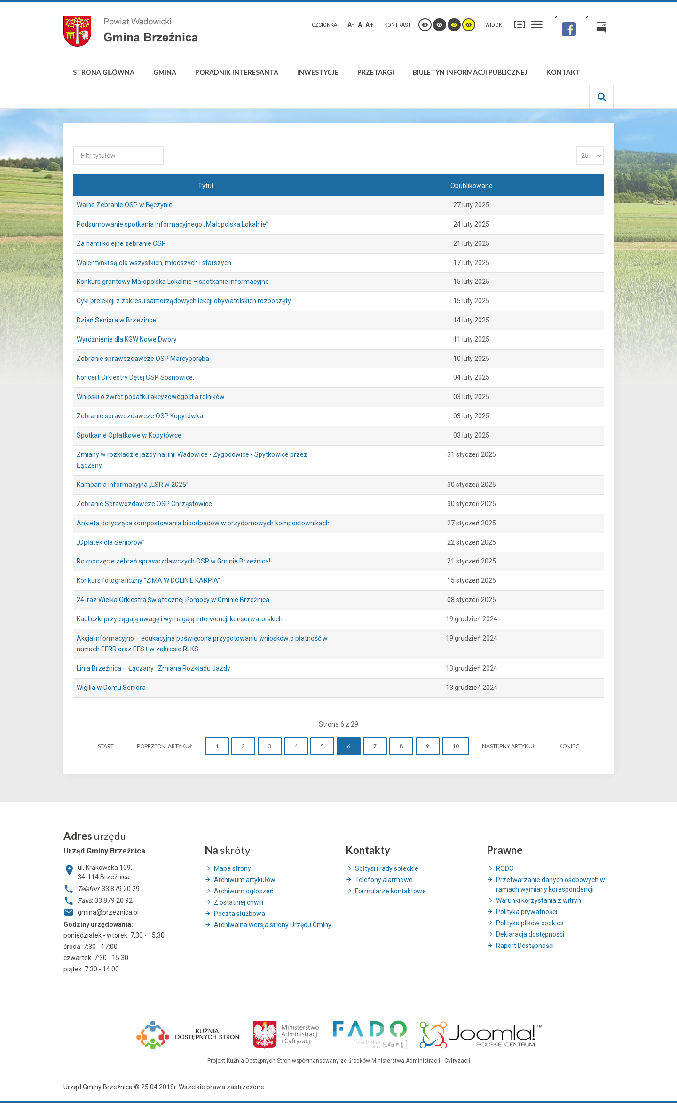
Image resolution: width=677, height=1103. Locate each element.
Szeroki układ (537, 24)
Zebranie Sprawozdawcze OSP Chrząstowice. (145, 504)
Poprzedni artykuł (164, 746)
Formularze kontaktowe (390, 891)
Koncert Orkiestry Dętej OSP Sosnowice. (135, 377)
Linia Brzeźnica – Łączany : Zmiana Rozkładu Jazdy (153, 668)
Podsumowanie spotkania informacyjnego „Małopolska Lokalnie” (172, 224)
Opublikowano (471, 185)
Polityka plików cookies (530, 923)
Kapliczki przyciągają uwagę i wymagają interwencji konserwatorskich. (180, 619)
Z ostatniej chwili (238, 902)
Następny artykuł (508, 746)
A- (350, 25)
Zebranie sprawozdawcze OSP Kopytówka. (141, 416)
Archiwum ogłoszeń (244, 891)
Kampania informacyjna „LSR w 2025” (133, 484)
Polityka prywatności (526, 911)
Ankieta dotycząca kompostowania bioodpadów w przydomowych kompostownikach (203, 523)
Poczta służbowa (239, 913)
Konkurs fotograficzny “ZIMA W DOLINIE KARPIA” (148, 580)
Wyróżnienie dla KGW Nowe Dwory (127, 339)
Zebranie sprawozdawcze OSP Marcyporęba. (144, 358)
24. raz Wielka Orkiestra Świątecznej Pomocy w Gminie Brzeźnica (173, 599)
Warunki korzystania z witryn (538, 900)
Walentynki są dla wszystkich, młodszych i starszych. (155, 262)
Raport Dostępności (525, 945)
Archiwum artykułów (245, 880)
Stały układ (519, 24)
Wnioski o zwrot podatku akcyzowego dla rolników (151, 396)
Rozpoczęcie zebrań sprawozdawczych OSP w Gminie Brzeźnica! (173, 561)
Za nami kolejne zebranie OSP (121, 243)
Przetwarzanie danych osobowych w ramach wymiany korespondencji (550, 884)
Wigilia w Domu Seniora (111, 687)
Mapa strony (232, 868)
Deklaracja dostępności (530, 934)
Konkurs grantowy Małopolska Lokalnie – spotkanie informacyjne (173, 281)
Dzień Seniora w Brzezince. (117, 320)
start (106, 746)
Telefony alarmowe (384, 880)
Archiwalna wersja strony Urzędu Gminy (272, 925)
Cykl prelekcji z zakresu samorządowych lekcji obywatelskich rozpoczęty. (184, 301)
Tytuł (205, 185)
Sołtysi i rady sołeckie (386, 868)
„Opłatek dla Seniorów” (111, 542)
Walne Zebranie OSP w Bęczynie (125, 205)
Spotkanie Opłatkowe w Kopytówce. (130, 435)
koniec (569, 746)
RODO (505, 868)
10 (455, 746)
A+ (369, 25)
